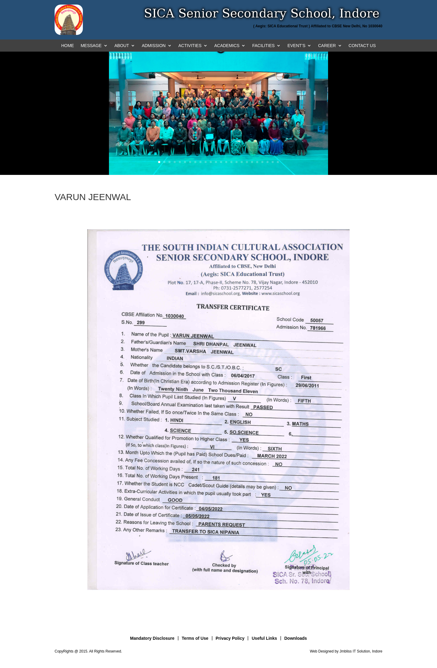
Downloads (295, 638)
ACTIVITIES (190, 45)
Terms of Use (195, 638)
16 (236, 162)
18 (247, 162)
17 (242, 162)
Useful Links (264, 638)
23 (273, 162)
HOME (67, 45)
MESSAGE (91, 45)
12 (216, 162)
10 (206, 162)
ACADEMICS (226, 45)
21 (262, 162)
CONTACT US (362, 45)
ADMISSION (154, 45)
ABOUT (121, 45)
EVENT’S (296, 45)
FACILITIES (263, 45)
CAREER (327, 45)
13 (221, 162)
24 (278, 162)
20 (257, 162)
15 (231, 162)
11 (211, 162)
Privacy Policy (230, 638)
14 (226, 162)
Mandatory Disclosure (152, 638)
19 (252, 162)
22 (267, 162)
